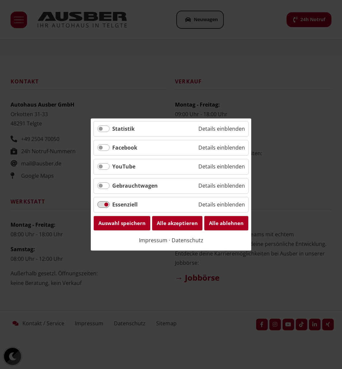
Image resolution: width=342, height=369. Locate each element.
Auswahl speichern (122, 223)
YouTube (123, 166)
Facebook (124, 147)
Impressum (153, 240)
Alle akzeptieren (177, 223)
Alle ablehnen (226, 223)
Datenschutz (187, 240)
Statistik (123, 128)
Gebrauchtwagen (135, 185)
